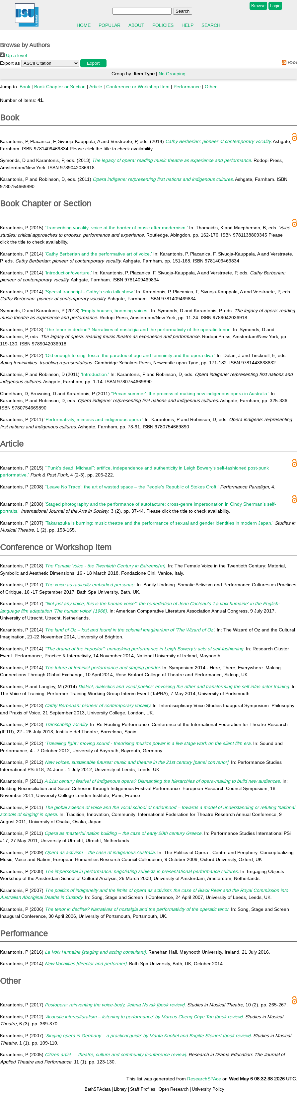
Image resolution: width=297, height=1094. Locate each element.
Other (211, 86)
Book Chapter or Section (60, 86)
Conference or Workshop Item (138, 86)
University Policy (208, 1089)
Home (84, 25)
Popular (109, 25)
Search (210, 25)
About (136, 25)
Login (275, 5)
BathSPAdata (98, 1089)
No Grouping (172, 73)
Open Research (173, 1089)
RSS (288, 62)
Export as (10, 63)
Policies (163, 25)
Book (25, 86)
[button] (93, 63)
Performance (187, 86)
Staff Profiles (142, 1089)
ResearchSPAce (204, 1078)
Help (187, 25)
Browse (258, 5)
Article (95, 86)
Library (120, 1089)
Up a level (13, 55)
